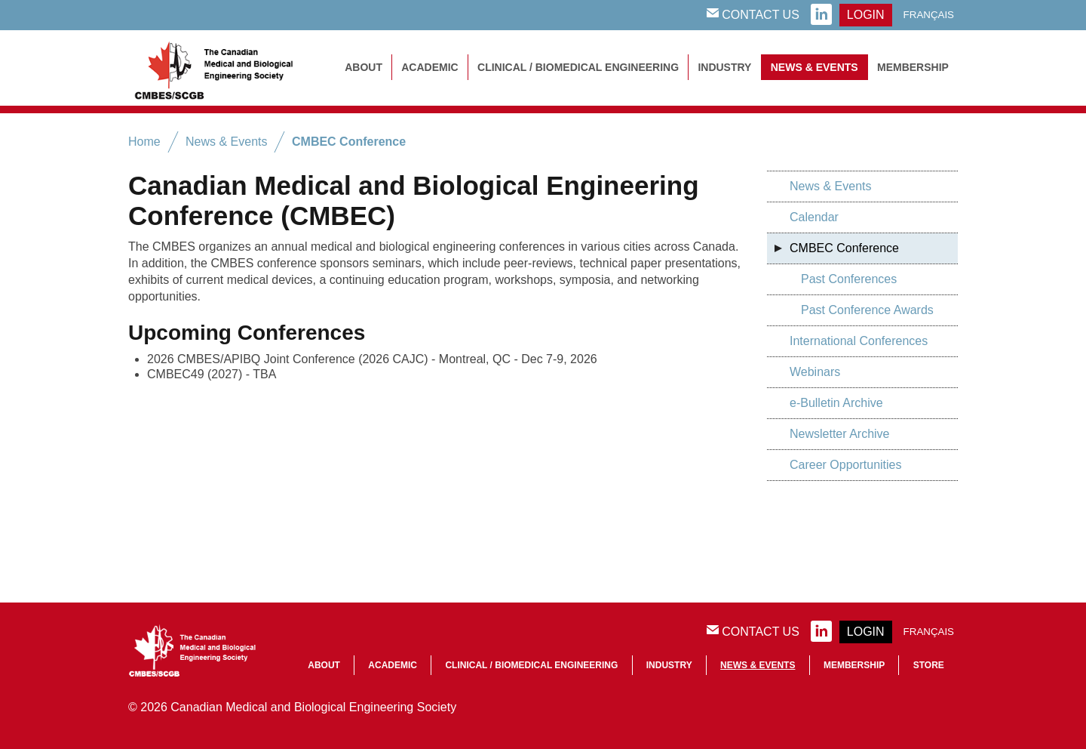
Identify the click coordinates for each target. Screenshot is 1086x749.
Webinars (815, 371)
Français (928, 14)
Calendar (814, 217)
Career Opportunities (846, 464)
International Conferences (859, 340)
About (363, 67)
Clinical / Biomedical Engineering (578, 67)
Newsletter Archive (840, 433)
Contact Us (753, 14)
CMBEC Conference (349, 141)
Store (928, 665)
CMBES (230, 68)
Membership (913, 67)
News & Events (814, 67)
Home (144, 141)
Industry (724, 67)
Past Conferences (849, 279)
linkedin (821, 15)
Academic (429, 67)
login (866, 14)
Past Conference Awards (867, 310)
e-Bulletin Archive (836, 402)
